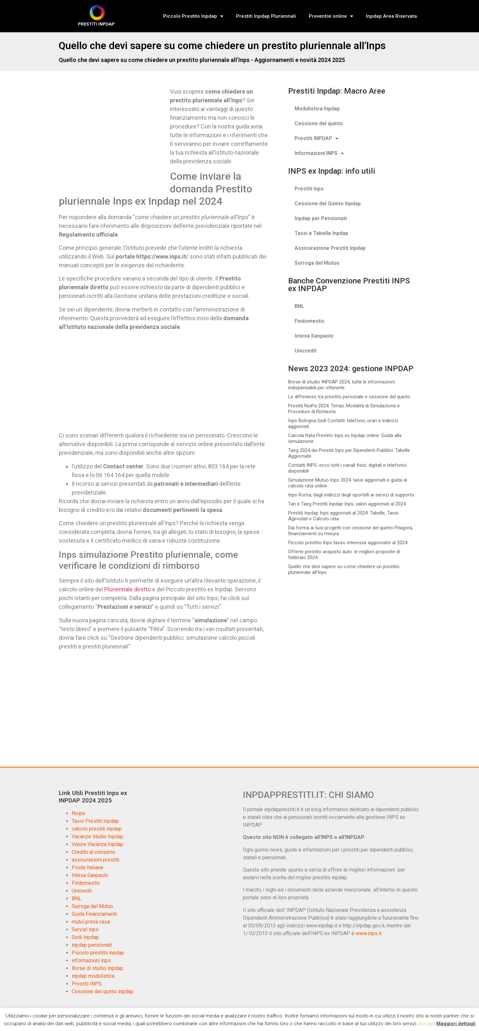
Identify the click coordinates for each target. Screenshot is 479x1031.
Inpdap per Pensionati (321, 218)
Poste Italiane (87, 867)
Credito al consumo (93, 852)
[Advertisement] (113, 135)
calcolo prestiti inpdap (97, 829)
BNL (299, 306)
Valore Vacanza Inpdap (97, 844)
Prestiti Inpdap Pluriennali (266, 16)
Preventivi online (331, 16)
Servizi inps (85, 929)
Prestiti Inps (309, 189)
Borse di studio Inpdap (97, 968)
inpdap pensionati (92, 945)
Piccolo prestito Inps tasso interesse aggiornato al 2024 (347, 543)
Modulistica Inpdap (317, 109)
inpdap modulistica (93, 976)
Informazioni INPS (319, 153)
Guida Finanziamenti (94, 914)
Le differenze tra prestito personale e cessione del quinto (349, 397)
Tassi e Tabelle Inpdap (321, 233)
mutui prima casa (91, 922)
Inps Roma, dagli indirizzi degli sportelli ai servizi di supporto (351, 495)
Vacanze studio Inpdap (97, 836)
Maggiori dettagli (455, 1023)
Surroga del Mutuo (317, 263)
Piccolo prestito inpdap (98, 953)
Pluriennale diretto (127, 589)
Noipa (78, 813)
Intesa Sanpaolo (314, 336)
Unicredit (306, 351)
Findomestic (310, 321)
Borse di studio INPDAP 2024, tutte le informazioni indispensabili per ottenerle (341, 385)
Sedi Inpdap (85, 937)
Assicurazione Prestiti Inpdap (330, 248)
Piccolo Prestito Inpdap (193, 16)
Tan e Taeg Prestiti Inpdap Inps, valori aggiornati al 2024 (347, 504)
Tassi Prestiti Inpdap (95, 821)
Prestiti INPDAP (316, 138)
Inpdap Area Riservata (391, 16)
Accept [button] (427, 1023)
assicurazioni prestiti (95, 860)
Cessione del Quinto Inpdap (328, 203)
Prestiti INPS (87, 984)
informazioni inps (91, 960)
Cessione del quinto (319, 123)
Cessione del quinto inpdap (102, 991)
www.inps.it (368, 933)
